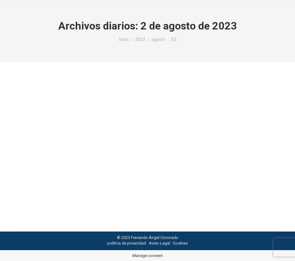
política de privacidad (126, 243)
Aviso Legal (159, 243)
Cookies (180, 243)
